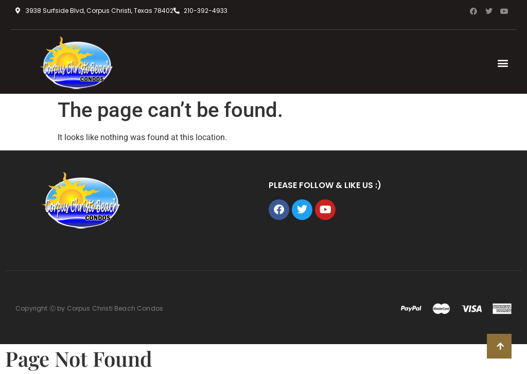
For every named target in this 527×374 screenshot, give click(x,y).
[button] (503, 63)
